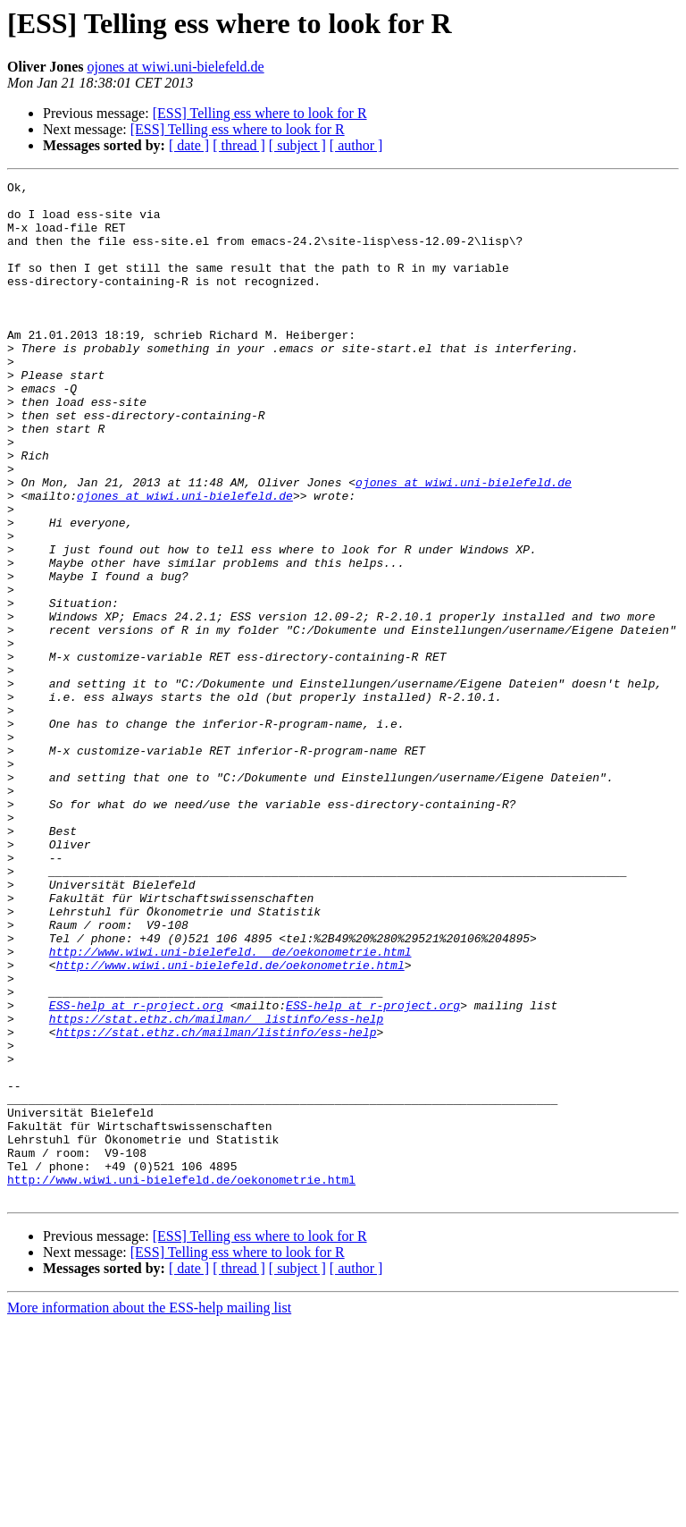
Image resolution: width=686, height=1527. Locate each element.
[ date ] (189, 145)
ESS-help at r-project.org (136, 1171)
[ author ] (356, 145)
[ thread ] (239, 145)
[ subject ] (297, 145)
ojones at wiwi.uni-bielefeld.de (175, 66)
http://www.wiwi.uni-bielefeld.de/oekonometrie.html (230, 1123)
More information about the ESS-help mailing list (149, 1511)
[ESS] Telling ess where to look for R (260, 113)
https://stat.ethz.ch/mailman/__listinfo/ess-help (216, 1187)
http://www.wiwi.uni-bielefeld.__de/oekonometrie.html (230, 1107)
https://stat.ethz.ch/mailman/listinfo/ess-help (216, 1203)
